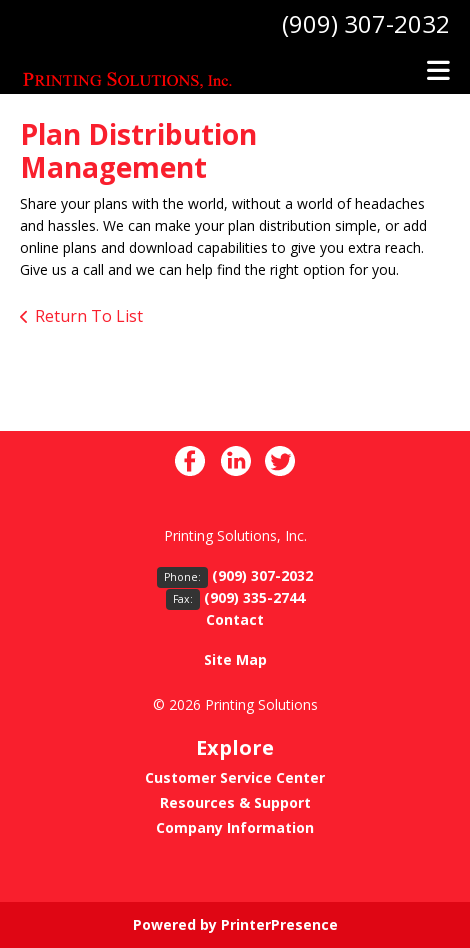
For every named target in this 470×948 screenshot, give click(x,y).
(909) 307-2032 (366, 23)
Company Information (235, 827)
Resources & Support (235, 802)
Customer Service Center (235, 777)
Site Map (235, 659)
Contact (235, 619)
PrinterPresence (279, 924)
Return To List (89, 316)
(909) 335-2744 (254, 597)
